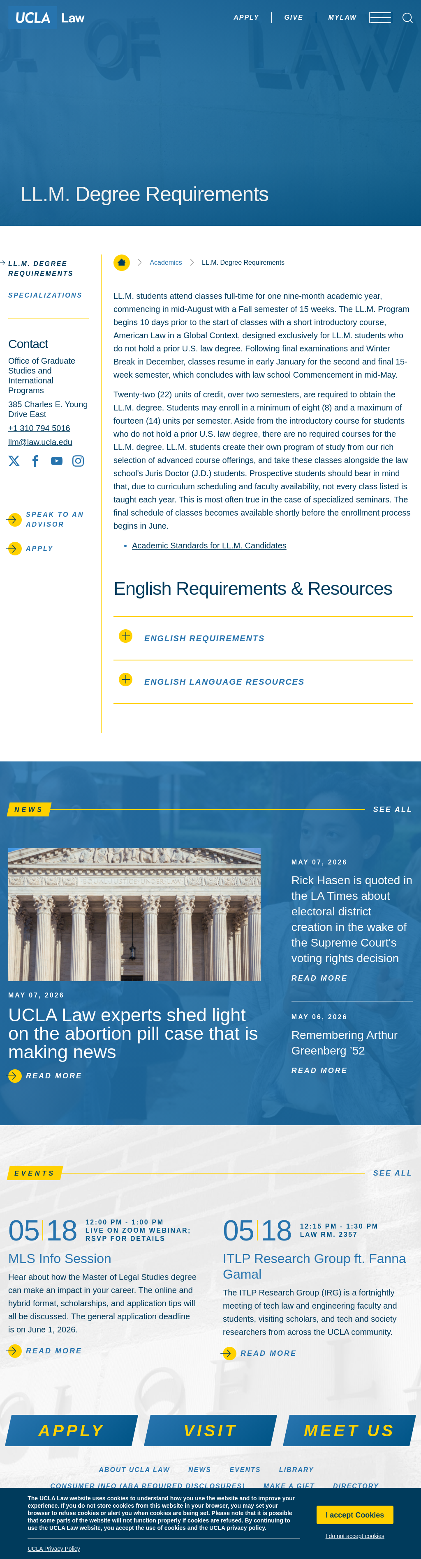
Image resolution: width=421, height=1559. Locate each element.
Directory (356, 1486)
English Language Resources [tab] (212, 679)
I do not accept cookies (355, 1536)
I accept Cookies (355, 1515)
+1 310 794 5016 (39, 428)
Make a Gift (289, 1486)
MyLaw (319, 17)
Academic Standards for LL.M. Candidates (209, 545)
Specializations (45, 295)
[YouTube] (56, 461)
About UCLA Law (134, 1469)
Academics (166, 262)
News (199, 1469)
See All (393, 809)
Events (245, 1469)
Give (270, 17)
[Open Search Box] (407, 18)
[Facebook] (35, 461)
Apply (223, 17)
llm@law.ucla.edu (40, 442)
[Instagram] (78, 461)
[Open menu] (375, 17)
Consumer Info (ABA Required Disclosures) (147, 1486)
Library (296, 1469)
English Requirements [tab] (192, 636)
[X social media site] (14, 461)
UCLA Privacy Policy (54, 1548)
